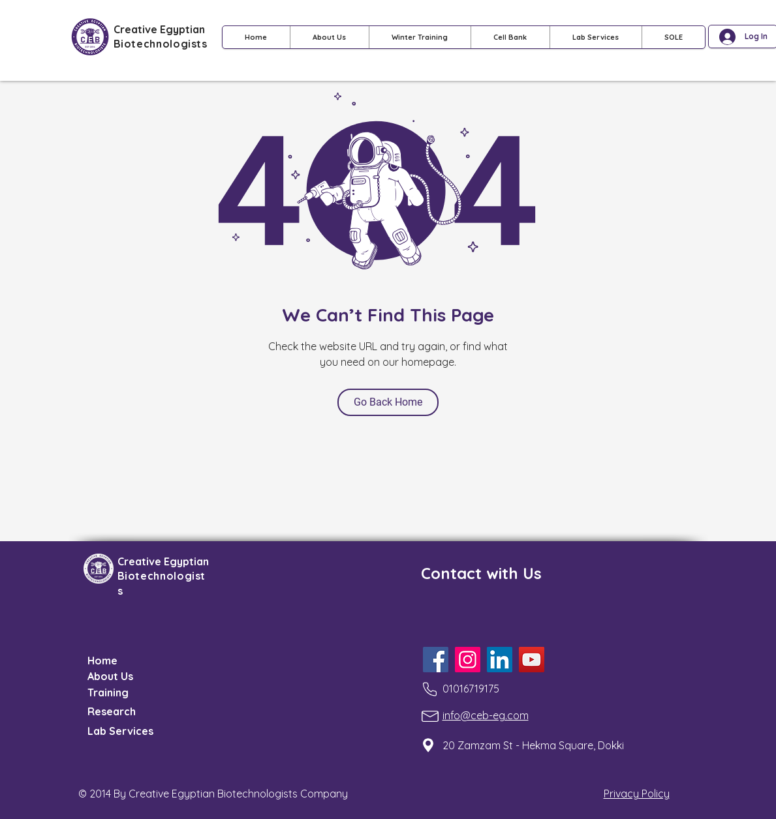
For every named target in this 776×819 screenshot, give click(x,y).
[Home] (119, 660)
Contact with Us (481, 573)
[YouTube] (531, 659)
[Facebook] (435, 659)
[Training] (119, 692)
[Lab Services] (128, 731)
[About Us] (119, 676)
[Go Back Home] (388, 402)
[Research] (119, 711)
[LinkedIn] (499, 659)
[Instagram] (467, 659)
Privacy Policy (637, 793)
